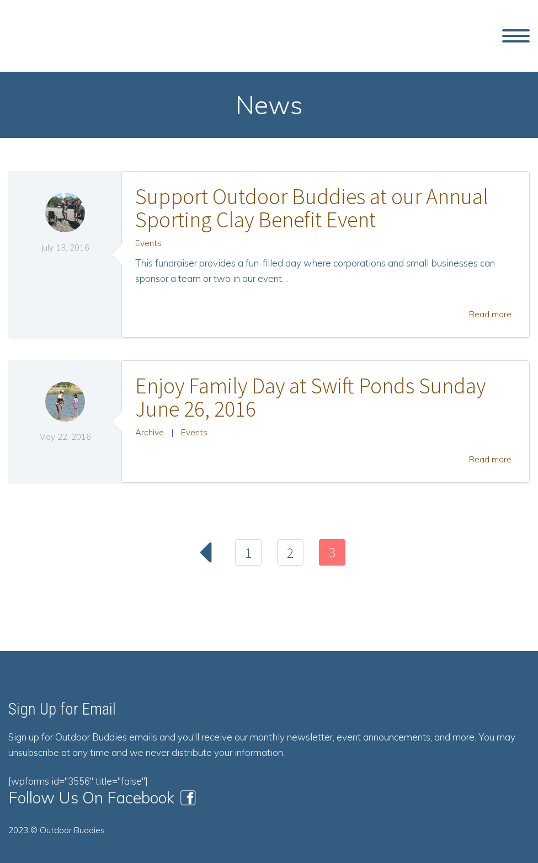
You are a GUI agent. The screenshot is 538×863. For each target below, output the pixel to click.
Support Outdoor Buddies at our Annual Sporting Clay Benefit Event (311, 208)
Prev (206, 552)
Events (148, 243)
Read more (490, 314)
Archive (149, 432)
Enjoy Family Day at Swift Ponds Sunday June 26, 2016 (310, 397)
